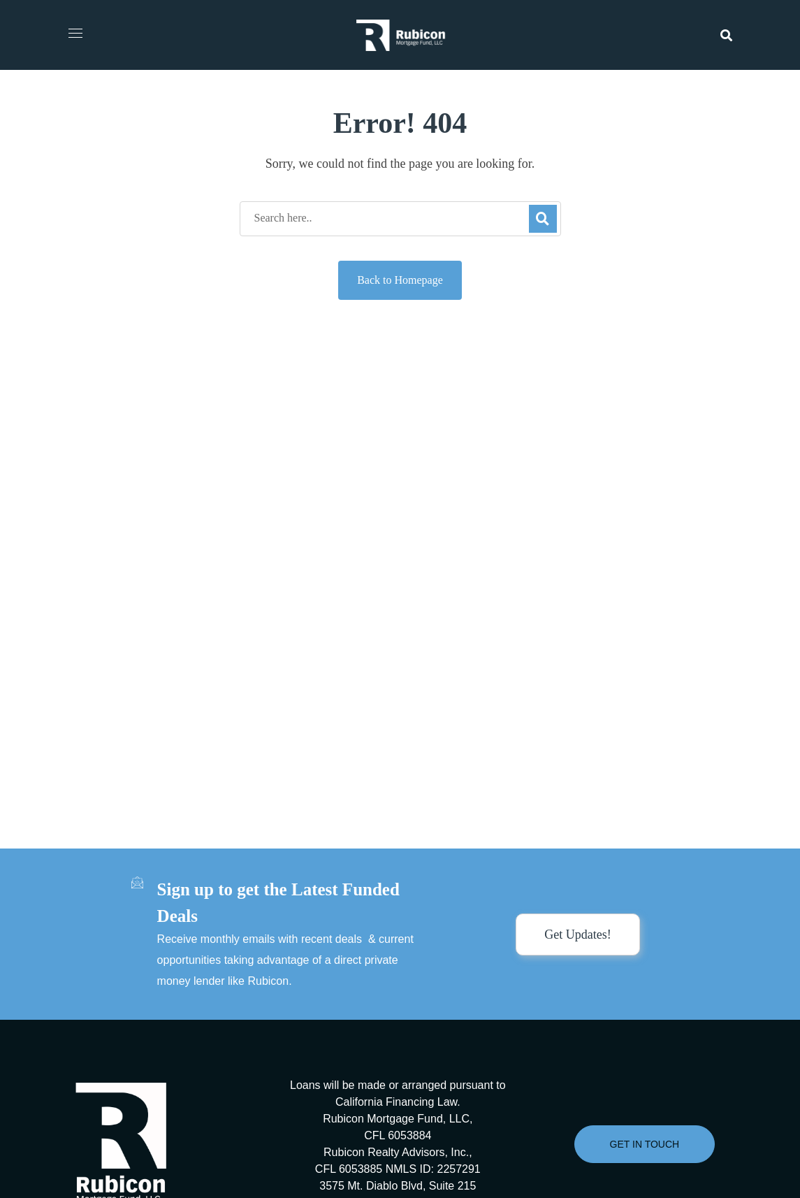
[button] (726, 35)
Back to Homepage (400, 280)
